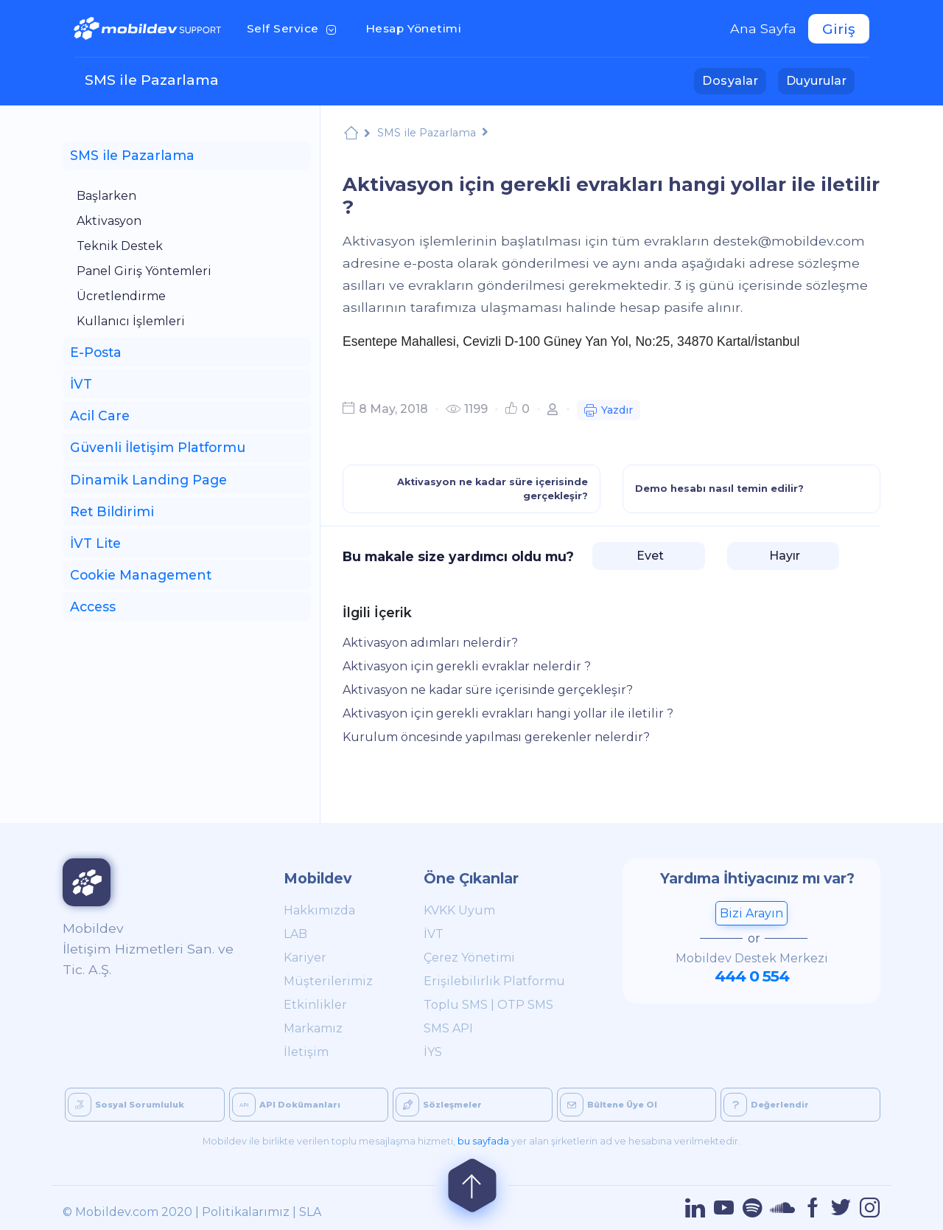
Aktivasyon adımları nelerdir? (430, 643)
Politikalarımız (246, 1212)
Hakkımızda (319, 910)
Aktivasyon (109, 221)
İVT (434, 934)
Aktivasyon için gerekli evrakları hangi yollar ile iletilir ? (508, 713)
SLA (310, 1212)
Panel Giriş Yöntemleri (144, 271)
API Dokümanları (286, 1104)
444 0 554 (752, 976)
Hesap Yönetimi (418, 27)
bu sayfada (483, 1141)
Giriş (838, 29)
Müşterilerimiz (328, 981)
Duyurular (820, 80)
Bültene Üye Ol (608, 1104)
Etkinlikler (315, 1005)
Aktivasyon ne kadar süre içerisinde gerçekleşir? (488, 690)
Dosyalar (734, 80)
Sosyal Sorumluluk (126, 1104)
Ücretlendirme (121, 296)
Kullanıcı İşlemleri (131, 321)
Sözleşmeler (439, 1104)
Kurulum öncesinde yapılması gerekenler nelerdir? (496, 737)
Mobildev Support (351, 134)
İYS (433, 1052)
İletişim (306, 1052)
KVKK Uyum (459, 910)
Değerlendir (766, 1104)
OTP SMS (525, 1005)
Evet (649, 556)
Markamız (313, 1028)
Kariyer (305, 958)
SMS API (448, 1028)
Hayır (783, 556)
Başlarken (106, 196)
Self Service (294, 27)
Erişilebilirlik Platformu (494, 981)
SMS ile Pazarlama (152, 79)
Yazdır (608, 412)
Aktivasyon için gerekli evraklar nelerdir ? (467, 666)
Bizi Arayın (751, 913)
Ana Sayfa (763, 28)
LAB (295, 934)
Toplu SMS (456, 1005)
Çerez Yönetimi (469, 958)
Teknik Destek (120, 246)
